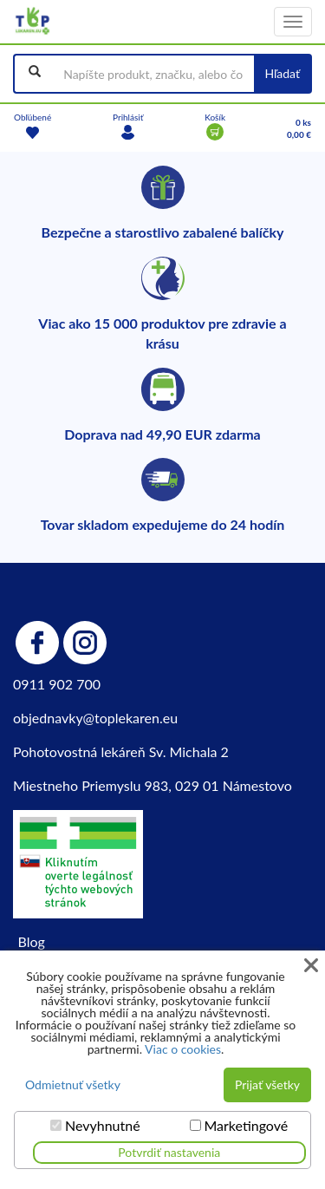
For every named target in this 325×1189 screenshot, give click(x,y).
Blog (31, 941)
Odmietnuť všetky (72, 1084)
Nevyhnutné (102, 1126)
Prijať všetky (267, 1084)
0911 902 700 (57, 684)
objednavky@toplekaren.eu (95, 717)
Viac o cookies (183, 1049)
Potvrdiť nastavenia (169, 1152)
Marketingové (246, 1126)
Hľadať (282, 73)
